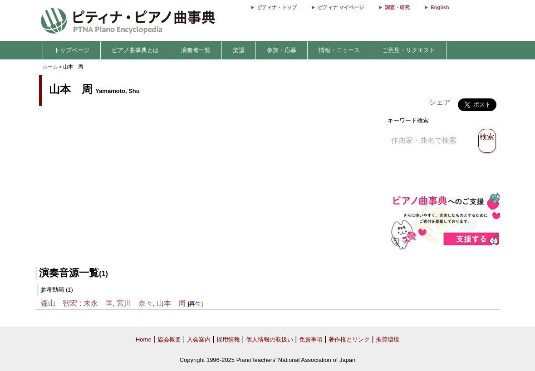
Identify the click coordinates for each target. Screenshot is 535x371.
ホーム (50, 66)
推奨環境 (387, 339)
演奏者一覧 (196, 50)
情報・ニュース (339, 50)
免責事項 (311, 339)
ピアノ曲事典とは (135, 50)
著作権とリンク (349, 339)
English (440, 7)
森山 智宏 (59, 303)
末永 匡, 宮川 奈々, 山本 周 (134, 303)
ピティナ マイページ (341, 7)
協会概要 (169, 339)
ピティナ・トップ (277, 7)
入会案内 (199, 339)
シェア (440, 102)
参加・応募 (281, 50)
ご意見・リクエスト (408, 50)
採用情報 (228, 339)
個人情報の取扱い (269, 339)
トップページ (71, 50)
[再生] (195, 303)
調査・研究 (397, 7)
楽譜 (239, 50)
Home (144, 339)
